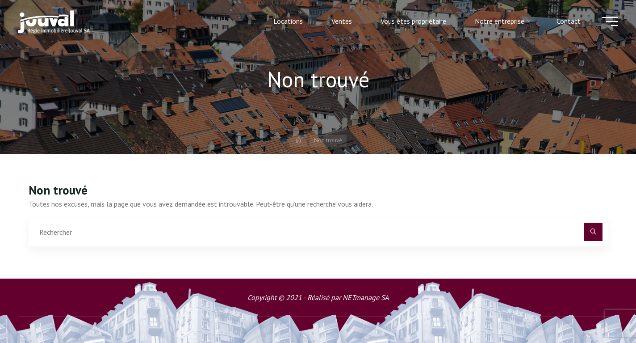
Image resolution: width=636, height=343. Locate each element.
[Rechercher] (593, 232)
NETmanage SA (366, 297)
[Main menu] (610, 21)
